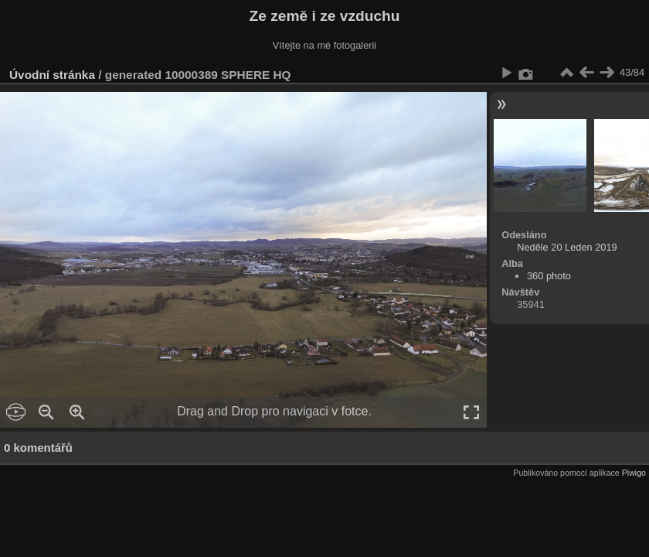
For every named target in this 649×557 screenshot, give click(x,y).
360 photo (549, 276)
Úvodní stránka (52, 74)
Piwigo (634, 472)
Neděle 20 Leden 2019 (567, 247)
